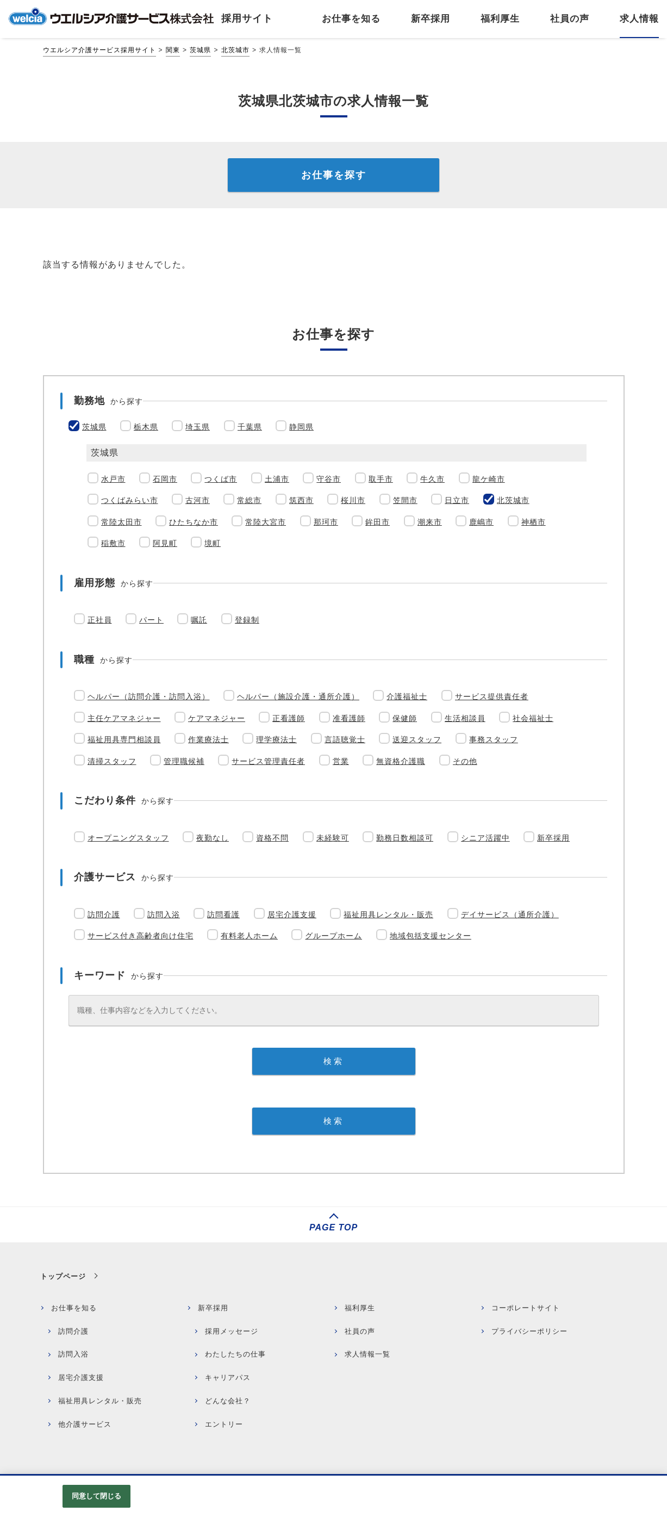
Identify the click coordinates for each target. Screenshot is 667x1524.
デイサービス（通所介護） (510, 914)
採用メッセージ (231, 1331)
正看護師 (288, 718)
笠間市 (405, 500)
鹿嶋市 (481, 522)
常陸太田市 (121, 522)
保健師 (404, 718)
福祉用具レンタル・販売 (388, 914)
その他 (465, 761)
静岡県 (301, 426)
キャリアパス (228, 1377)
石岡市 (165, 479)
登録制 (247, 619)
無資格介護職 (400, 761)
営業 (341, 761)
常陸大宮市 (265, 522)
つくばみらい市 (129, 500)
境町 (212, 543)
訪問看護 (223, 914)
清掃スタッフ (112, 761)
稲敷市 (113, 543)
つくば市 (220, 479)
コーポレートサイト (525, 1308)
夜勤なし (212, 837)
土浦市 (277, 479)
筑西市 (301, 500)
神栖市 (533, 522)
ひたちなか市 (193, 522)
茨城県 (200, 50)
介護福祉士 (407, 696)
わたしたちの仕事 (235, 1354)
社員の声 (360, 1331)
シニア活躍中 (485, 837)
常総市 (249, 500)
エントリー (224, 1424)
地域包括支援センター (430, 935)
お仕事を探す (333, 175)
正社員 (100, 619)
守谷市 (328, 479)
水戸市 (113, 479)
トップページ (63, 1276)
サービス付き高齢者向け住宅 (141, 935)
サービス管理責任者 (268, 761)
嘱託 (199, 619)
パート (151, 619)
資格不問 (272, 837)
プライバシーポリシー (529, 1331)
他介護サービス (84, 1424)
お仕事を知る (74, 1308)
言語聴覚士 (345, 739)
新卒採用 (553, 837)
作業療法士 (208, 739)
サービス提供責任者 (491, 696)
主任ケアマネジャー (124, 718)
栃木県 (146, 426)
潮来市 (429, 522)
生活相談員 (465, 718)
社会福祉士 (533, 718)
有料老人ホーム (249, 935)
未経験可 (332, 837)
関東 (173, 50)
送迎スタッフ (416, 739)
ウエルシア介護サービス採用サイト (99, 50)
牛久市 (432, 479)
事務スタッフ (493, 739)
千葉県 (250, 426)
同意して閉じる (97, 1496)
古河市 (197, 500)
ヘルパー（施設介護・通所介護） (298, 696)
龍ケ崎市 (488, 479)
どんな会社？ (228, 1401)
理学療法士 (276, 739)
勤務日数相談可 (404, 837)
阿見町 (165, 543)
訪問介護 (104, 914)
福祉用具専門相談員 (124, 739)
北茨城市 (235, 50)
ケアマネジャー (216, 718)
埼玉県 (197, 426)
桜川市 (353, 500)
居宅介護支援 (291, 914)
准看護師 (349, 718)
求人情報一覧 (367, 1354)
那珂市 (326, 522)
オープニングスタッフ (128, 837)
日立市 (457, 500)
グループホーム (333, 935)
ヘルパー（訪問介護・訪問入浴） (149, 696)
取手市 (381, 479)
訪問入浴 (163, 914)
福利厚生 (360, 1308)
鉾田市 (377, 522)
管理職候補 (184, 761)
